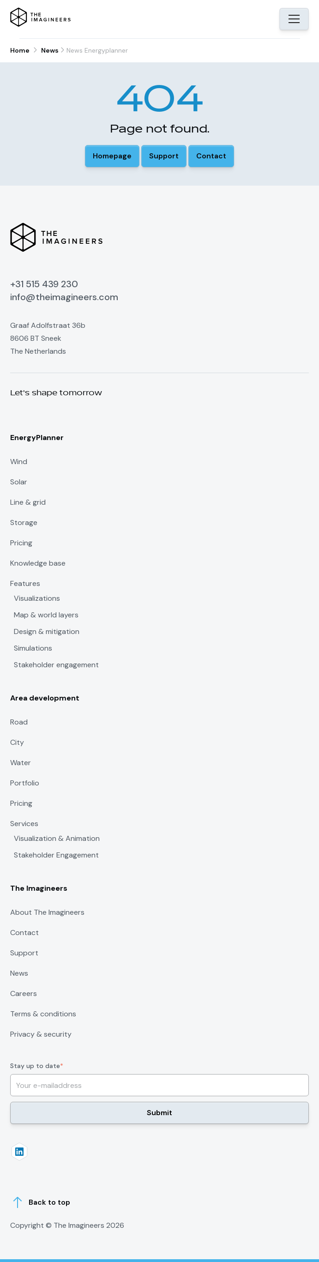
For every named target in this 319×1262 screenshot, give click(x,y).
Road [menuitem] (19, 722)
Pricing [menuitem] (21, 543)
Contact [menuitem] (24, 932)
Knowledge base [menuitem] (38, 563)
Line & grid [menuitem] (28, 502)
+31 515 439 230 (44, 284)
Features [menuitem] (25, 583)
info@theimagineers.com (64, 297)
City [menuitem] (17, 742)
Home (20, 50)
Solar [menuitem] (18, 482)
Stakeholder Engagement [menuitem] (56, 855)
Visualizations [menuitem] (37, 598)
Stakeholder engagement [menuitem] (56, 665)
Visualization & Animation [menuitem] (57, 838)
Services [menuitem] (24, 823)
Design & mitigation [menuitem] (46, 631)
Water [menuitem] (20, 762)
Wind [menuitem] (18, 461)
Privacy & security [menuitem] (41, 1034)
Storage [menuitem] (23, 522)
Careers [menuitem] (23, 993)
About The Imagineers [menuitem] (47, 912)
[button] (112, 156)
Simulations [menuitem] (33, 648)
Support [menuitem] (24, 953)
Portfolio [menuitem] (24, 783)
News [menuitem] (19, 973)
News (50, 50)
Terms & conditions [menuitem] (43, 1014)
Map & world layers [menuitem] (46, 615)
